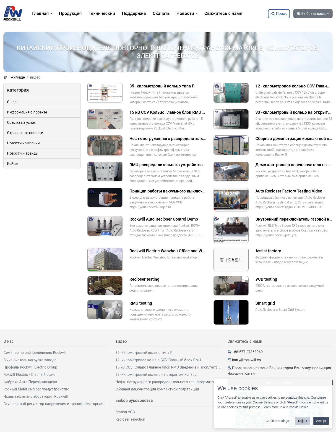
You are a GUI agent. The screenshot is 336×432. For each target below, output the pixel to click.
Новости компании (23, 143)
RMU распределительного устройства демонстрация (180, 164)
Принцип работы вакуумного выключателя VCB (175, 191)
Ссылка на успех (21, 122)
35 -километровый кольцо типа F (161, 86)
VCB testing (266, 279)
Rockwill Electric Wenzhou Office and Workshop (173, 250)
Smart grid (265, 303)
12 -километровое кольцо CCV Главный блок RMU (158, 360)
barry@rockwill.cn (246, 360)
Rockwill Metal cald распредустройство (36, 389)
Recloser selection (130, 419)
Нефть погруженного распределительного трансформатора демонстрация (202, 138)
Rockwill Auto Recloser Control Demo (163, 219)
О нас (11, 102)
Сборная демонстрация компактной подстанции (157, 389)
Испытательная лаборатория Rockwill (35, 396)
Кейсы (12, 163)
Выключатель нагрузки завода (29, 360)
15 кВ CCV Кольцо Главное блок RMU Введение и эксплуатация (190, 112)
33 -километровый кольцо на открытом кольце (156, 374)
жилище (18, 77)
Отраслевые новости (25, 133)
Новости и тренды (23, 153)
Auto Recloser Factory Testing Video (288, 191)
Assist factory (268, 250)
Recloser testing (144, 279)
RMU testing (140, 303)
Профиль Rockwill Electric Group (30, 367)
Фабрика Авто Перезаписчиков (30, 382)
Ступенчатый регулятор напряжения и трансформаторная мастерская (56, 404)
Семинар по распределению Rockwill (35, 352)
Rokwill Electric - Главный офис (29, 374)
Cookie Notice (298, 407)
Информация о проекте (27, 112)
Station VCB (125, 412)
